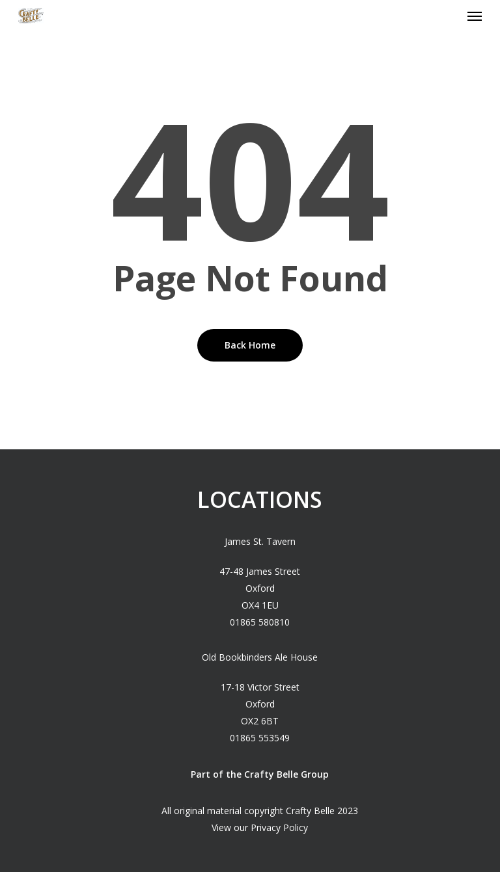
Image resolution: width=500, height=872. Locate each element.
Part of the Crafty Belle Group (260, 774)
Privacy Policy (279, 827)
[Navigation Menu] (474, 15)
